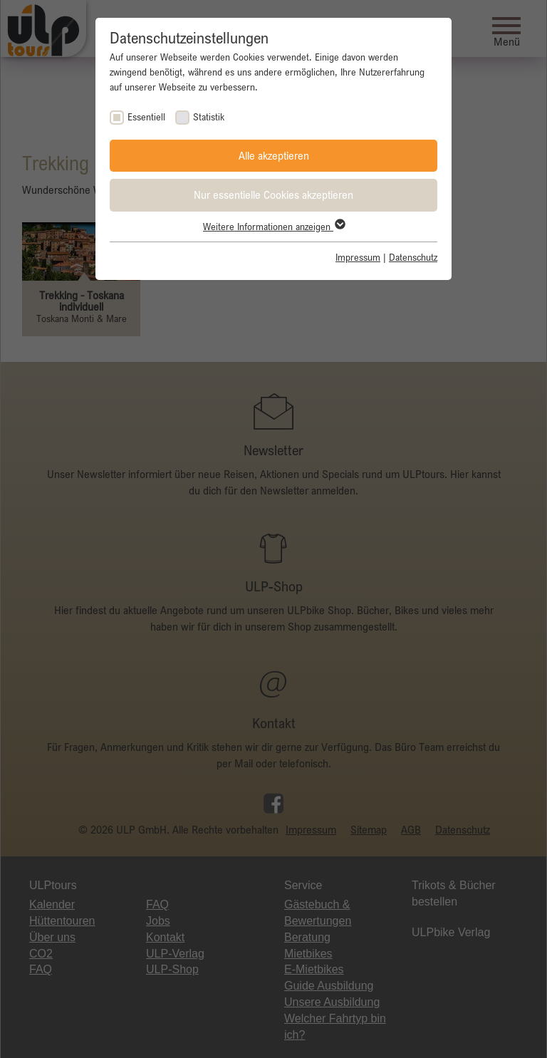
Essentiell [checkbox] (146, 116)
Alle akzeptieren (274, 155)
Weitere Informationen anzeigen (273, 226)
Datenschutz (413, 257)
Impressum (357, 257)
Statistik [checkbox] (208, 116)
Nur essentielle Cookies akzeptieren (273, 194)
